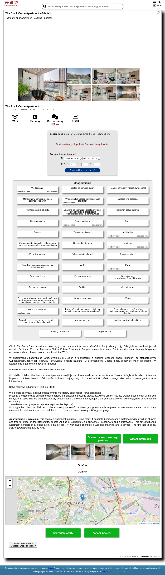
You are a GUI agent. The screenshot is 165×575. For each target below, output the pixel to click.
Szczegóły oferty (63, 533)
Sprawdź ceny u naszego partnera (103, 439)
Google (51, 568)
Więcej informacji (140, 439)
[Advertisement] (82, 43)
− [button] (10, 485)
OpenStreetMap (152, 523)
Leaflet (140, 523)
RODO (105, 571)
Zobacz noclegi (101, 533)
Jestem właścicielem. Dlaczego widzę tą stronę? (23, 544)
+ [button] (10, 480)
